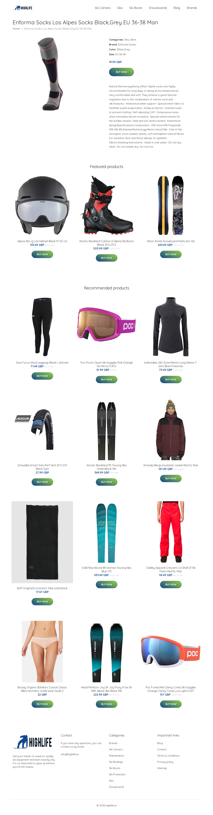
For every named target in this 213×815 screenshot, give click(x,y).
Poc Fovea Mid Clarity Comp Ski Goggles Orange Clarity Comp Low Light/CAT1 (171, 692)
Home (16, 32)
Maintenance (116, 759)
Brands (192, 10)
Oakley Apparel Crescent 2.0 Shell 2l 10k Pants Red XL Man (170, 573)
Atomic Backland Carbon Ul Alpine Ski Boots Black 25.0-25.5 (106, 246)
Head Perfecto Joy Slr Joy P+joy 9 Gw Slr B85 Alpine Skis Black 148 (106, 692)
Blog (177, 10)
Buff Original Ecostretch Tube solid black (42, 592)
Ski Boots (135, 10)
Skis (120, 10)
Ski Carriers (103, 10)
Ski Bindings (116, 765)
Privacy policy (165, 765)
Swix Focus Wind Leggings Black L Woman (42, 366)
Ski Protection (117, 778)
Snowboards (158, 10)
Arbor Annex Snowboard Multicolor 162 (171, 245)
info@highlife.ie (70, 758)
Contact (162, 753)
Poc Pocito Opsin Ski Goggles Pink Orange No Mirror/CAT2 (106, 368)
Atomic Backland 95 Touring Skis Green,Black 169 (107, 470)
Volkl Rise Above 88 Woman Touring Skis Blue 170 (106, 573)
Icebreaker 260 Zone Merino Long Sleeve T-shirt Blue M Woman (170, 368)
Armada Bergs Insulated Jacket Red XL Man (170, 469)
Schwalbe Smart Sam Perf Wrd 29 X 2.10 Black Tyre (42, 470)
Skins (133, 43)
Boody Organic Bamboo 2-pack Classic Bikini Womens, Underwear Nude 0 (42, 692)
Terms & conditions (168, 759)
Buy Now (121, 75)
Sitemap (162, 771)
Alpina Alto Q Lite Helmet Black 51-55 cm (42, 245)
